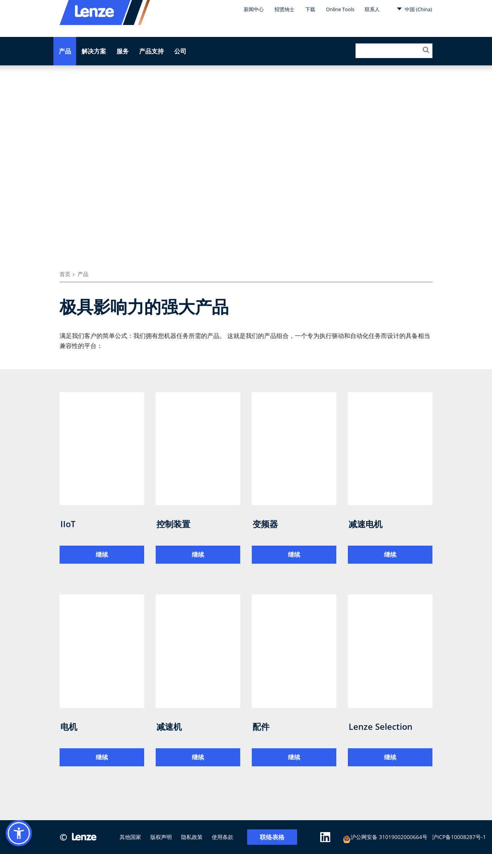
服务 (122, 51)
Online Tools (340, 9)
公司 (180, 51)
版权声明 (161, 837)
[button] (19, 833)
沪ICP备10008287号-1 (459, 837)
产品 (65, 51)
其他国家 (130, 837)
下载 (310, 9)
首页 (65, 274)
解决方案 (93, 51)
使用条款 (222, 837)
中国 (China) (414, 9)
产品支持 (151, 51)
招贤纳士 (284, 9)
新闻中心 (254, 9)
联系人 (372, 9)
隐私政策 (192, 837)
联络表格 (272, 837)
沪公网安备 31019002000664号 (385, 838)
